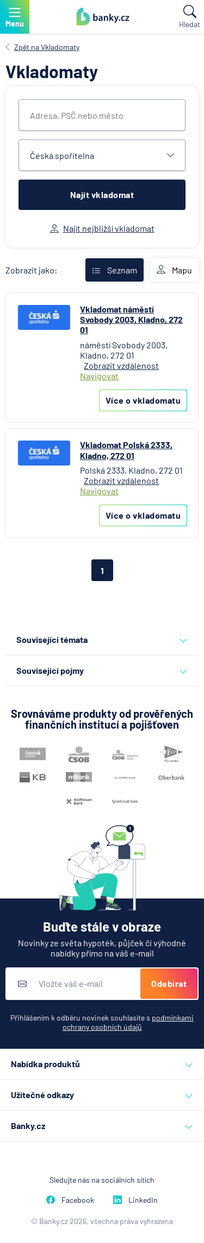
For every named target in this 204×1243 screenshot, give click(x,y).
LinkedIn (135, 1199)
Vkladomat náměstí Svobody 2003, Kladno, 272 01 (131, 319)
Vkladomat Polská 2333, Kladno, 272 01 (126, 449)
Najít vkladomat (102, 194)
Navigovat (99, 376)
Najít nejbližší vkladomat (102, 228)
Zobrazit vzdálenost (121, 365)
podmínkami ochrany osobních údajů (128, 1022)
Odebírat (169, 983)
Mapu (174, 270)
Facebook (70, 1199)
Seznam (114, 270)
